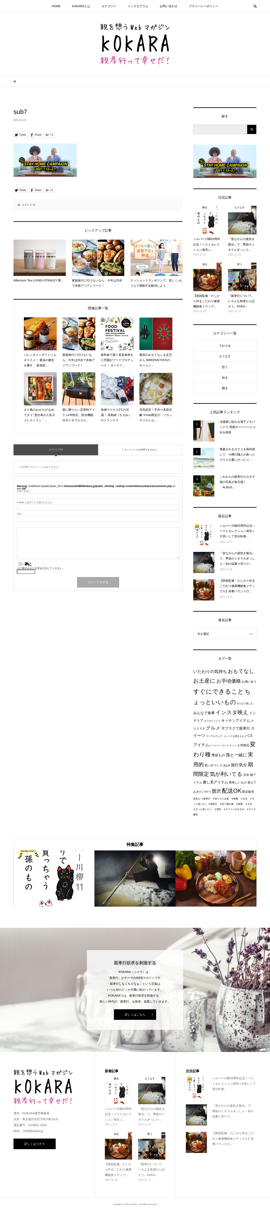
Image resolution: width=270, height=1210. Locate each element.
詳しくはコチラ (34, 1144)
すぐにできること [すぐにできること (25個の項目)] (218, 691)
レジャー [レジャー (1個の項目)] (214, 745)
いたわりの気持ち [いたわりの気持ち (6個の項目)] (210, 671)
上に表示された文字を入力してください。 (41, 568)
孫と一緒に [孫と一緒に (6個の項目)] (236, 755)
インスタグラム (138, 6)
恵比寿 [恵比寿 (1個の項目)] (226, 765)
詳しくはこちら (135, 1014)
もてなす (225, 356)
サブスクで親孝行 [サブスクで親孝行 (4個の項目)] (235, 728)
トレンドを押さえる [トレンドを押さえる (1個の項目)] (233, 736)
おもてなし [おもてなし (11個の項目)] (241, 671)
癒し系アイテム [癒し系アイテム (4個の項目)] (215, 782)
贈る (225, 388)
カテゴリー (108, 6)
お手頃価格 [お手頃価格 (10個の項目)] (228, 681)
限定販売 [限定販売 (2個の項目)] (248, 791)
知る (225, 377)
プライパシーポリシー (203, 6)
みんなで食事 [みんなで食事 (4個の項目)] (204, 713)
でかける (225, 345)
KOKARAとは (81, 6)
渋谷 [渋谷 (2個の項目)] (246, 774)
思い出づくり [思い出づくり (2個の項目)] (213, 765)
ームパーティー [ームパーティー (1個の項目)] (228, 745)
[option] (54, 878)
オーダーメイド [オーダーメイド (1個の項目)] (212, 721)
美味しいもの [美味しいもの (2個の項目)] (238, 782)
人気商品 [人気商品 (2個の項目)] (243, 745)
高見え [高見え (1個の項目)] (196, 798)
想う (225, 367)
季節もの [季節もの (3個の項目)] (218, 755)
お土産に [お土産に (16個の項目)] (204, 681)
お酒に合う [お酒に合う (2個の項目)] (249, 681)
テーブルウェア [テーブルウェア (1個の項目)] (214, 736)
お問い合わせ (168, 6)
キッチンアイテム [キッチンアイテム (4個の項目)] (235, 720)
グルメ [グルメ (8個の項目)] (213, 728)
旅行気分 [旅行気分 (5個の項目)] (239, 765)
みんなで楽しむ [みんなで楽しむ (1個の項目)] (245, 703)
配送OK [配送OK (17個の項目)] (232, 791)
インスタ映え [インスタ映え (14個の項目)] (232, 712)
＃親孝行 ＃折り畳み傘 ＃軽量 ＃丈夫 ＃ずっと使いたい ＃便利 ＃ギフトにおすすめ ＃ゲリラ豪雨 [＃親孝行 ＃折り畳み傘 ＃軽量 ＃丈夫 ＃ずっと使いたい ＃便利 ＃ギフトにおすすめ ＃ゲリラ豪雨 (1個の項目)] (224, 809)
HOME (56, 6)
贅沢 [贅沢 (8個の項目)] (216, 791)
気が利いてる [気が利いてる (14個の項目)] (226, 774)
